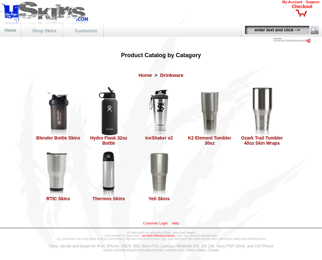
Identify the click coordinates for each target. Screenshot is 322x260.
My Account (292, 2)
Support (312, 2)
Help (175, 223)
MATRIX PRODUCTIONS (158, 235)
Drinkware (172, 75)
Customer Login (155, 223)
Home (145, 75)
